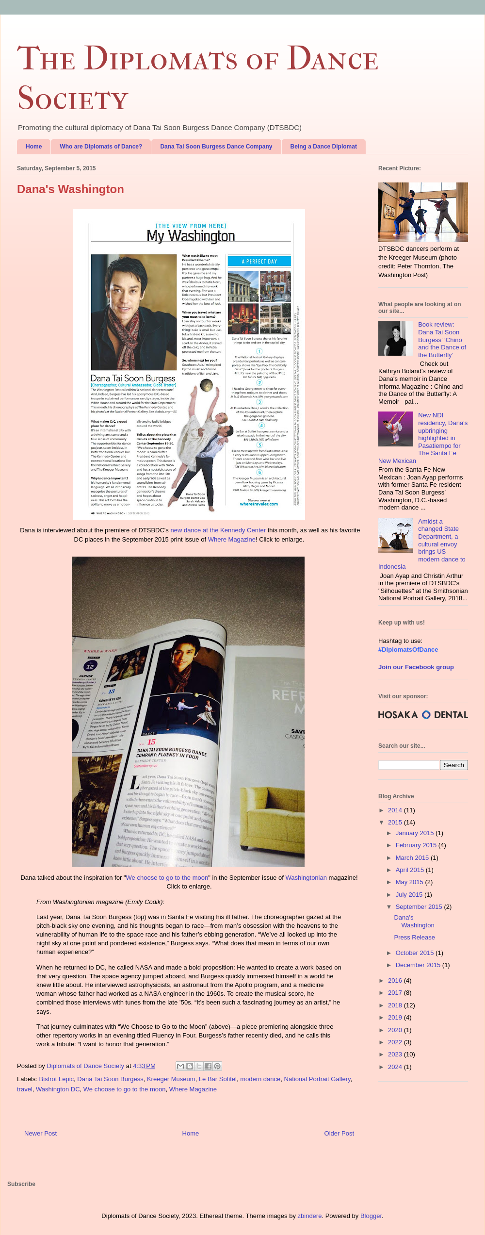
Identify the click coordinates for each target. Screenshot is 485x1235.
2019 (396, 1017)
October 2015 (416, 952)
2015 (396, 822)
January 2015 (416, 833)
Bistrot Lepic (56, 1079)
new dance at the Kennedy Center (218, 530)
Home (34, 146)
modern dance (260, 1079)
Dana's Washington (414, 921)
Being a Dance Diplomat (324, 146)
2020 (396, 1030)
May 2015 (410, 882)
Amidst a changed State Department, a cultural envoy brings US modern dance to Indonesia (422, 544)
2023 (396, 1054)
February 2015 (417, 845)
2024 (396, 1066)
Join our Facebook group (416, 667)
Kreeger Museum (171, 1079)
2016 (396, 980)
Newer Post (40, 1133)
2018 (396, 1005)
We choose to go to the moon (167, 877)
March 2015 (413, 857)
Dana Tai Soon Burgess (110, 1079)
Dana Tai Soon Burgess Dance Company (216, 146)
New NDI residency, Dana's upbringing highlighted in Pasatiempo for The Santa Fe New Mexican (423, 438)
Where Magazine (232, 539)
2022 (396, 1042)
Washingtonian (306, 877)
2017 (396, 992)
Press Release (414, 937)
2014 (396, 810)
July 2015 (410, 894)
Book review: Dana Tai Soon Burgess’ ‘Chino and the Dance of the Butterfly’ (442, 339)
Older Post (339, 1133)
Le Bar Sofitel (218, 1079)
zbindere (310, 1215)
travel (24, 1089)
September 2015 (420, 906)
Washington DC (58, 1089)
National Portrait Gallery (317, 1079)
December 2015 (419, 965)
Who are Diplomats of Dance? (101, 146)
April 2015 (411, 869)
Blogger (371, 1215)
